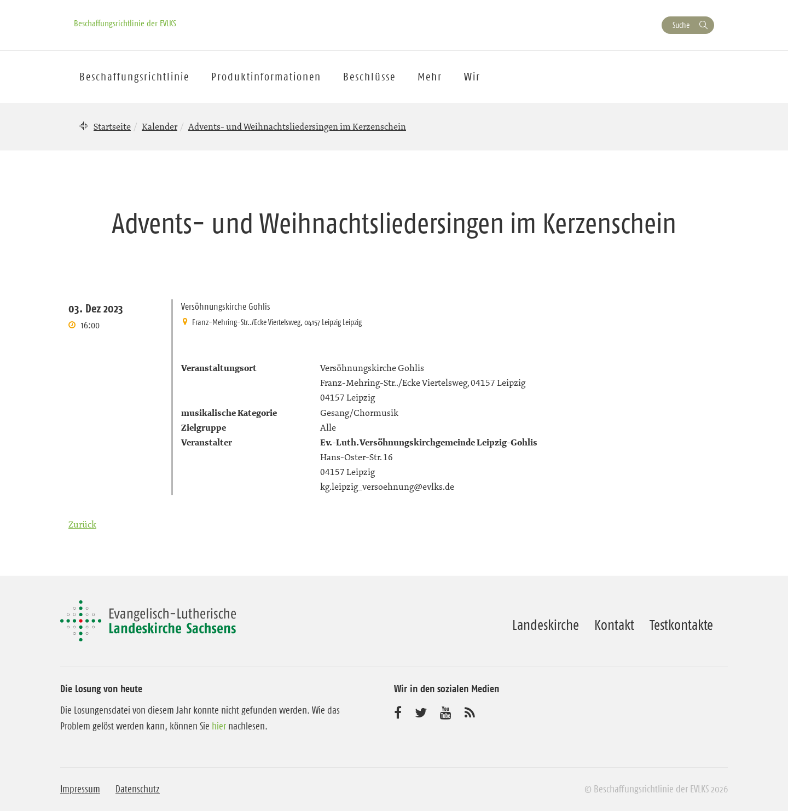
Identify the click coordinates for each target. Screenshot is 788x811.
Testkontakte (681, 625)
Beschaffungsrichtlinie (134, 76)
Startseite (112, 126)
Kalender (159, 126)
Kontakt (614, 625)
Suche (681, 25)
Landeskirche (545, 625)
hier (219, 726)
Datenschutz (137, 789)
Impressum (80, 789)
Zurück (82, 524)
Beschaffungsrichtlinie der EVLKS (125, 23)
